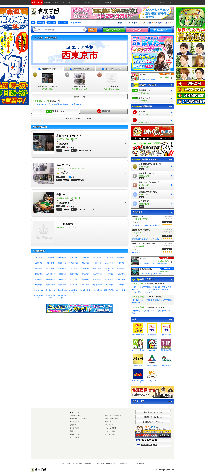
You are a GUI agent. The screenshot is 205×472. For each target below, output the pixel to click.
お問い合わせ (139, 463)
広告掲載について (125, 463)
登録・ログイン (66, 463)
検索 (92, 30)
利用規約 (88, 463)
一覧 (169, 85)
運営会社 (78, 463)
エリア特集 (63, 23)
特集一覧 (51, 23)
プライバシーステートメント (105, 463)
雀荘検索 (41, 23)
